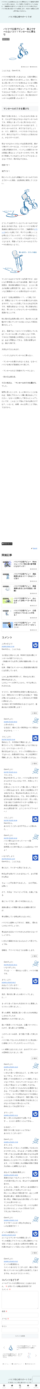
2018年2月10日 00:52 (10, 722)
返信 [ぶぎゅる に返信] (34, 713)
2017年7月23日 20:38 (10, 820)
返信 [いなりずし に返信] (34, 956)
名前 (4, 1315)
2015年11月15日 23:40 (9, 1235)
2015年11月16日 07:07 (11, 1261)
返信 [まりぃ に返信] (34, 1058)
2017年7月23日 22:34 (10, 838)
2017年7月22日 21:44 (8, 739)
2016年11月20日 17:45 (11, 1220)
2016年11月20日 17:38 (11, 1142)
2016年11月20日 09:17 (9, 982)
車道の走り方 (7, 543)
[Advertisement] (20, 474)
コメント (6, 1289)
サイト (4, 1330)
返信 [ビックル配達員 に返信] (34, 1253)
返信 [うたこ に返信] (34, 763)
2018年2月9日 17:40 (8, 646)
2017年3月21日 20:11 (10, 965)
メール (5, 1322)
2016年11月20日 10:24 (11, 1067)
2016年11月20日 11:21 (11, 1115)
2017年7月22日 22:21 (10, 772)
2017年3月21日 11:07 (8, 859)
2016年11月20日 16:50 (11, 1175)
